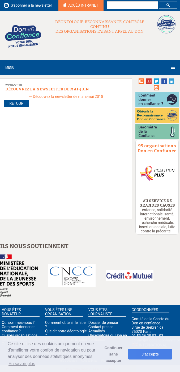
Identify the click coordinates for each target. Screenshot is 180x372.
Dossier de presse (103, 322)
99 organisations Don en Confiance (157, 148)
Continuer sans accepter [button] (114, 354)
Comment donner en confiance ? (19, 329)
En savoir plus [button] (21, 363)
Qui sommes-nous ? (18, 322)
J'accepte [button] (150, 354)
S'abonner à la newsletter (31, 5)
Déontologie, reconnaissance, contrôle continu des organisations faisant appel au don (99, 26)
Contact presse (100, 327)
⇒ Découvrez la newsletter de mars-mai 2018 (66, 96)
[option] (157, 173)
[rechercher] (132, 5)
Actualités (96, 331)
